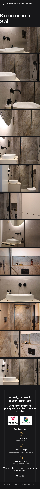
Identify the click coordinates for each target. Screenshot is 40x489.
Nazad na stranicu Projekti (19, 3)
